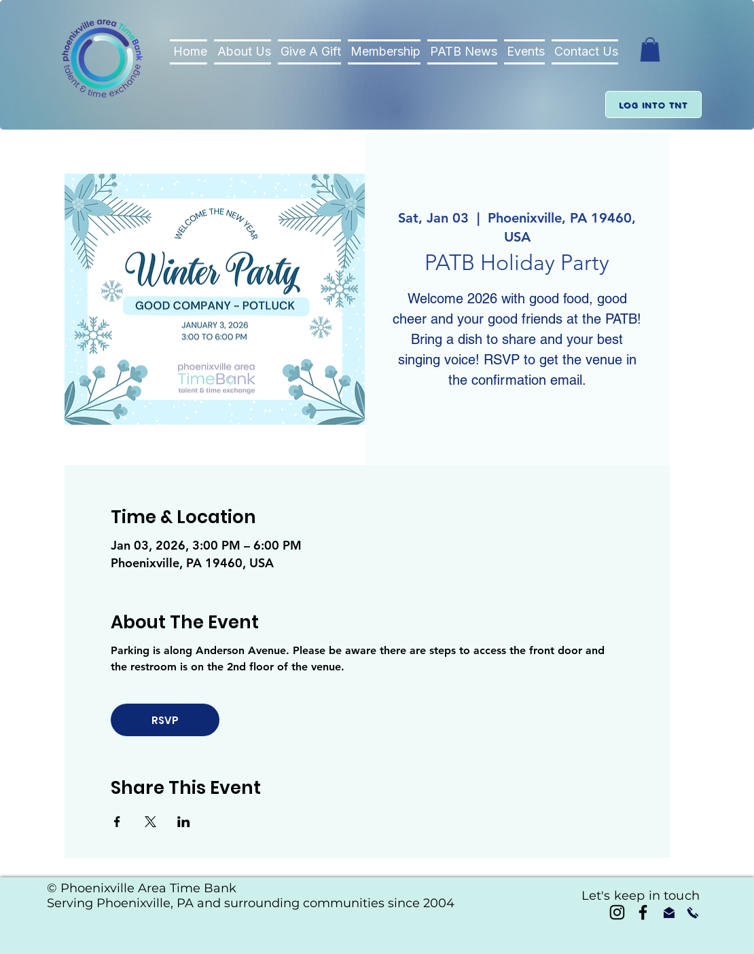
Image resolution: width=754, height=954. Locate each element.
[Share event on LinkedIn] (183, 821)
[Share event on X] (150, 821)
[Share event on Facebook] (117, 821)
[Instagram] (617, 912)
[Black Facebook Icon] (643, 912)
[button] (650, 49)
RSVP (165, 720)
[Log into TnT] (653, 104)
